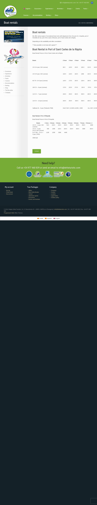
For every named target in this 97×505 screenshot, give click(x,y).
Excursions (38, 9)
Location (53, 194)
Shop (57, 15)
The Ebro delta (9, 90)
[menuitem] (27, 8)
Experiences (49, 9)
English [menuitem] (58, 218)
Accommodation (37, 15)
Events (78, 9)
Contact (53, 192)
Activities (60, 9)
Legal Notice (54, 196)
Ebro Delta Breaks (34, 192)
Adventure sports (33, 196)
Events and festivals (34, 199)
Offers (30, 190)
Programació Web (9, 213)
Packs (85, 9)
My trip (8, 190)
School (30, 194)
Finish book (9, 192)
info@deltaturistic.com (68, 3)
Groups (70, 9)
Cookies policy (55, 197)
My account (9, 194)
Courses (26, 15)
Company (7, 92)
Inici (80, 23)
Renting (49, 15)
